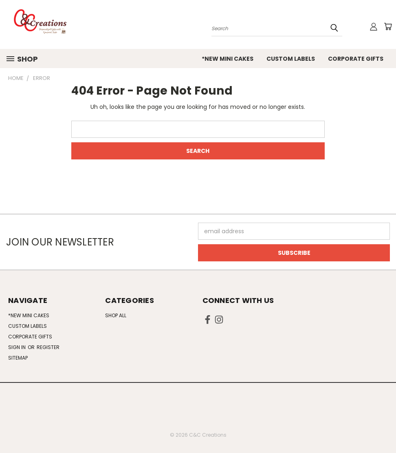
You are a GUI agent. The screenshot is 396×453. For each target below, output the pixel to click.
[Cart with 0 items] (388, 26)
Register (48, 347)
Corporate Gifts (355, 59)
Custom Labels (290, 59)
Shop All (115, 315)
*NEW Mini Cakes (227, 59)
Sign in (17, 347)
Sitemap (18, 357)
